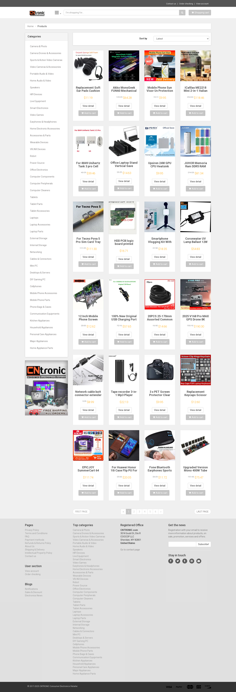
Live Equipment (38, 101)
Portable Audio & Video (42, 73)
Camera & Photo (38, 46)
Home (30, 26)
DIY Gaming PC (37, 279)
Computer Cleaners (40, 190)
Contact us (171, 4)
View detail (88, 106)
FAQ (27, 539)
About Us (29, 549)
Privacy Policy (32, 533)
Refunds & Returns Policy (38, 546)
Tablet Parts (36, 204)
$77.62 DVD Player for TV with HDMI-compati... (73, 3)
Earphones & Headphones (43, 121)
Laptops (34, 217)
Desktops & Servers (40, 272)
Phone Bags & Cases (40, 307)
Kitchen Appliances (40, 320)
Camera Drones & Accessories (45, 53)
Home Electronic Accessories (45, 128)
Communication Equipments (44, 313)
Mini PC (34, 265)
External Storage (38, 238)
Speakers (35, 87)
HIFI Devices (36, 94)
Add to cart (88, 113)
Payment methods (34, 542)
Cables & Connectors (40, 259)
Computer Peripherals (41, 183)
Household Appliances (41, 327)
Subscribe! (203, 547)
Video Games (37, 115)
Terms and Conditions (36, 536)
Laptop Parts (36, 231)
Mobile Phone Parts (40, 300)
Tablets (34, 197)
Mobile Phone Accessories (43, 293)
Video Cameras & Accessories (45, 67)
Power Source (37, 163)
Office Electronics (39, 169)
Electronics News (33, 598)
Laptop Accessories (40, 224)
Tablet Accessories (40, 211)
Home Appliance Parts (41, 348)
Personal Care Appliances (43, 334)
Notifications (31, 592)
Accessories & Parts (40, 135)
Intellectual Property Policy (38, 555)
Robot (33, 156)
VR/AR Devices (38, 149)
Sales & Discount (33, 595)
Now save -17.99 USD (38, 3)
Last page (203, 511)
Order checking (186, 4)
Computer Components (42, 176)
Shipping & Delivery (35, 552)
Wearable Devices (39, 142)
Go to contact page (130, 552)
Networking (36, 252)
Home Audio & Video (40, 80)
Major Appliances (39, 341)
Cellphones (35, 286)
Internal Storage (38, 245)
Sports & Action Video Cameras (46, 60)
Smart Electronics (39, 108)
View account (202, 4)
